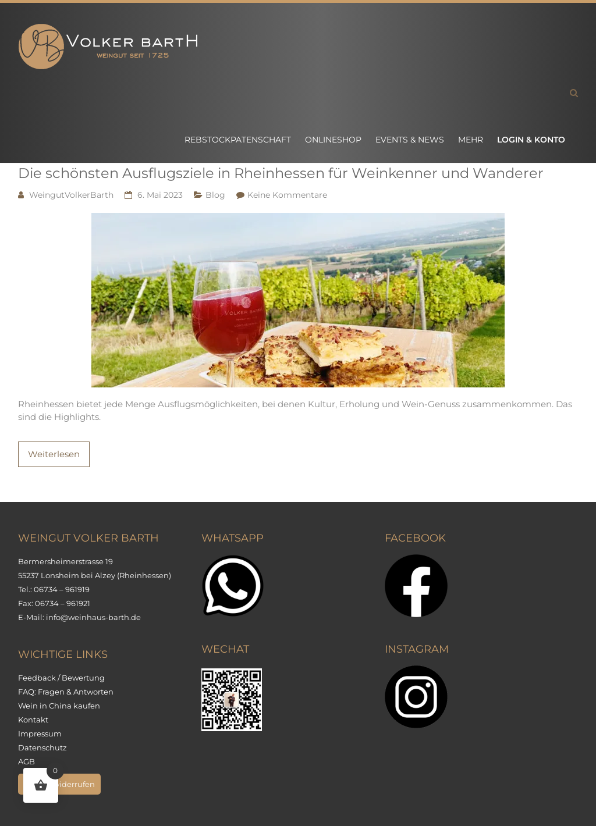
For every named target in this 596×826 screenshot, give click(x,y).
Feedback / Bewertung (61, 677)
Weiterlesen (54, 454)
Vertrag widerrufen (59, 784)
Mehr (470, 139)
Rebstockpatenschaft (238, 139)
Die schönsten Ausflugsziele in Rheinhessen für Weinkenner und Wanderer (281, 173)
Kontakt (33, 719)
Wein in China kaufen (59, 705)
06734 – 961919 (62, 589)
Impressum (40, 733)
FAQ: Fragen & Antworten (65, 691)
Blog (215, 195)
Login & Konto (531, 139)
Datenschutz (42, 747)
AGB (26, 761)
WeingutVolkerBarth (71, 195)
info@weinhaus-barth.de (93, 617)
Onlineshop (333, 139)
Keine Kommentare (287, 195)
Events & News (409, 139)
